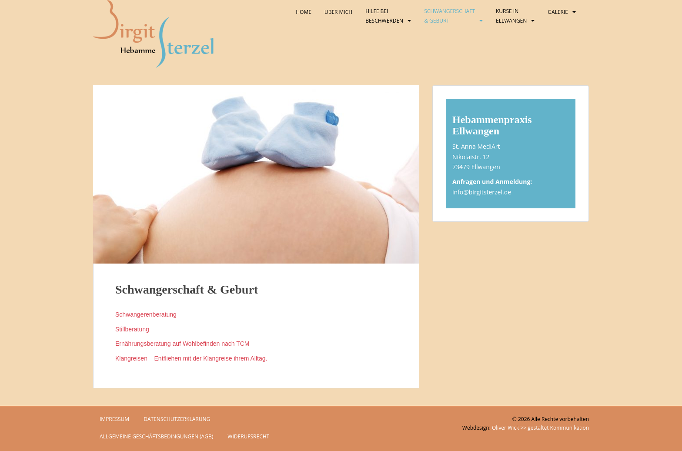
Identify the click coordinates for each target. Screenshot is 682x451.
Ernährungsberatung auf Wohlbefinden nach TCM (182, 343)
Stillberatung (132, 329)
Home (303, 12)
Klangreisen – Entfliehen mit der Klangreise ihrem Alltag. (191, 358)
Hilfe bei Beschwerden (384, 15)
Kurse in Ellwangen (511, 15)
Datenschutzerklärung (177, 419)
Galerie (558, 12)
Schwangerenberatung (146, 314)
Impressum (114, 419)
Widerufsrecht (248, 436)
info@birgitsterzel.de (481, 192)
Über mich (338, 12)
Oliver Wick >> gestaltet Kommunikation (540, 427)
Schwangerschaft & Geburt (449, 15)
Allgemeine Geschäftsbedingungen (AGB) (156, 436)
